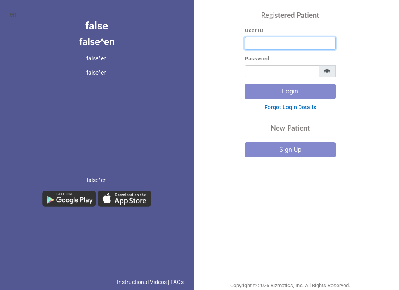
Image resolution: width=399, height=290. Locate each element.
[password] (282, 71)
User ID (254, 30)
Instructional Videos (142, 282)
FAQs (177, 282)
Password (257, 59)
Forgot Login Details (290, 107)
